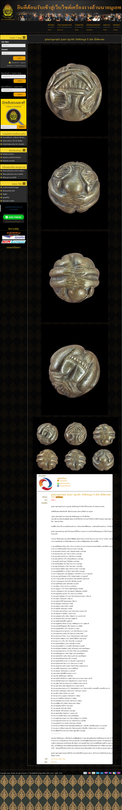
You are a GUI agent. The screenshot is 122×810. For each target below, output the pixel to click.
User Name (5, 42)
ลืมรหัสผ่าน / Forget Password (16, 65)
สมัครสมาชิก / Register (17, 62)
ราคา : (46, 500)
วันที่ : (46, 759)
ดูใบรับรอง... (59, 497)
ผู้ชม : (46, 762)
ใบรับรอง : (45, 497)
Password (4, 49)
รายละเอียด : (44, 503)
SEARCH (19, 81)
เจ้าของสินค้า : (46, 480)
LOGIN (19, 58)
